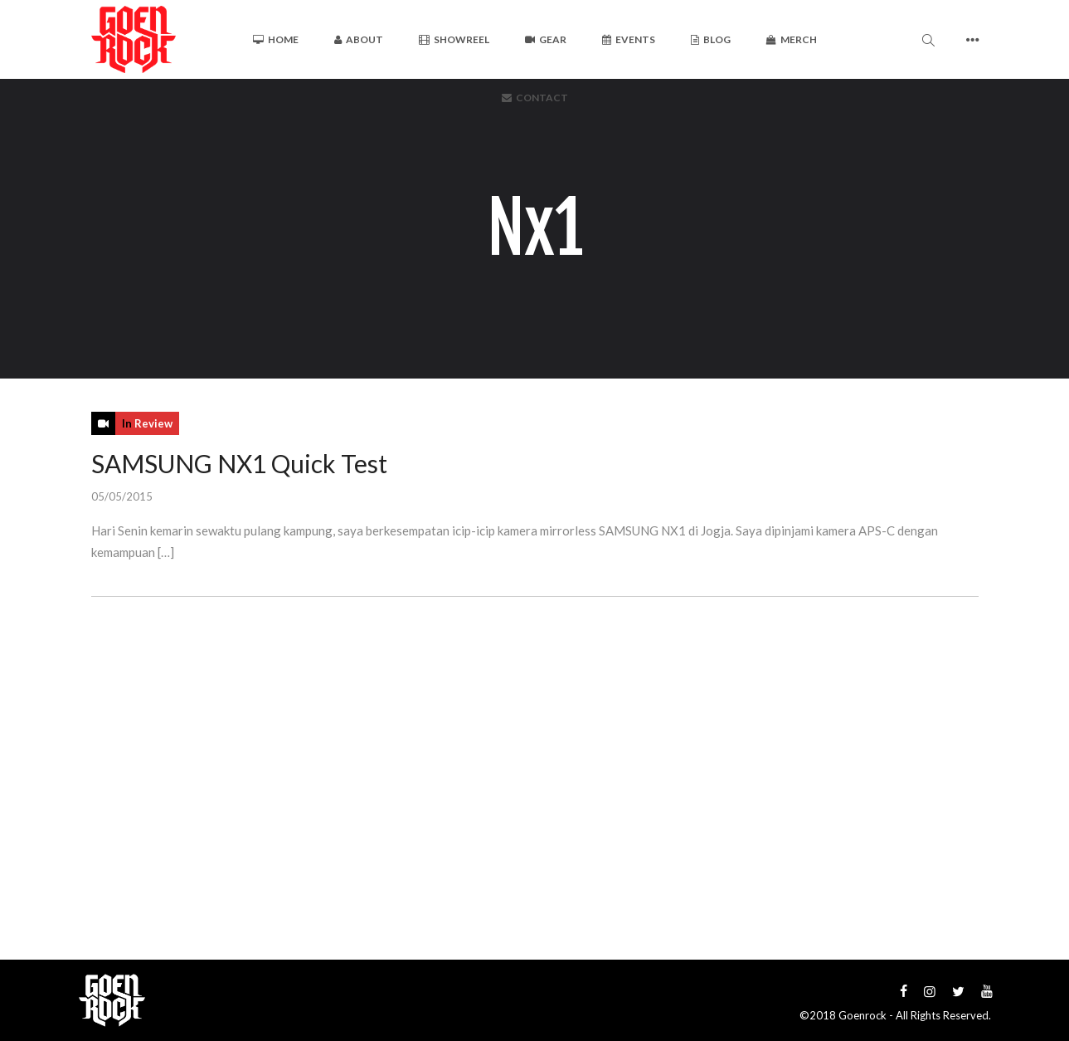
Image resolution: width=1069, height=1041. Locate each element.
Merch (791, 39)
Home (276, 39)
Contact (535, 97)
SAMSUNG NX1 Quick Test (239, 463)
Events (628, 39)
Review (153, 423)
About (358, 39)
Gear (545, 39)
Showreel (454, 39)
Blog (711, 39)
